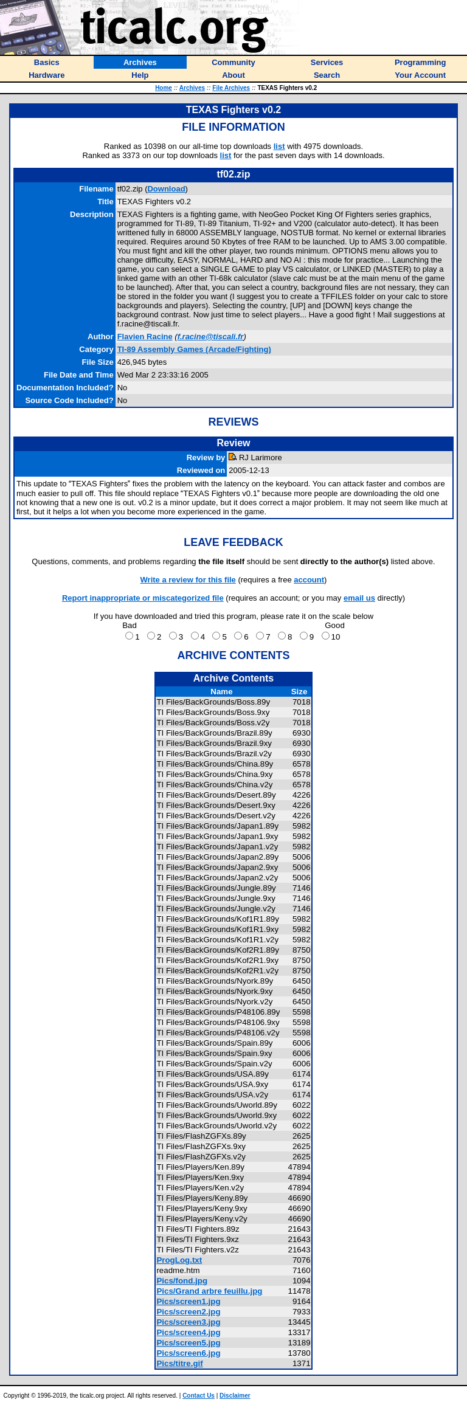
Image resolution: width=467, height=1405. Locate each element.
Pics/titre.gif (179, 1363)
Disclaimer (235, 1395)
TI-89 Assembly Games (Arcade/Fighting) (194, 349)
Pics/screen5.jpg (188, 1342)
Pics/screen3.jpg (188, 1322)
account (309, 579)
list (279, 146)
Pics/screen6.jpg (188, 1353)
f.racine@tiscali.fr (211, 336)
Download (166, 188)
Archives (192, 88)
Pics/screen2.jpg (188, 1311)
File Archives (231, 88)
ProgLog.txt (179, 1260)
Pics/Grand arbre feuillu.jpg (209, 1291)
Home (163, 88)
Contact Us (198, 1395)
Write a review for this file (188, 579)
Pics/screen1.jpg (188, 1301)
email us (359, 597)
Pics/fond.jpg (181, 1280)
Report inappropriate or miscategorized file (143, 597)
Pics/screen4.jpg (188, 1332)
